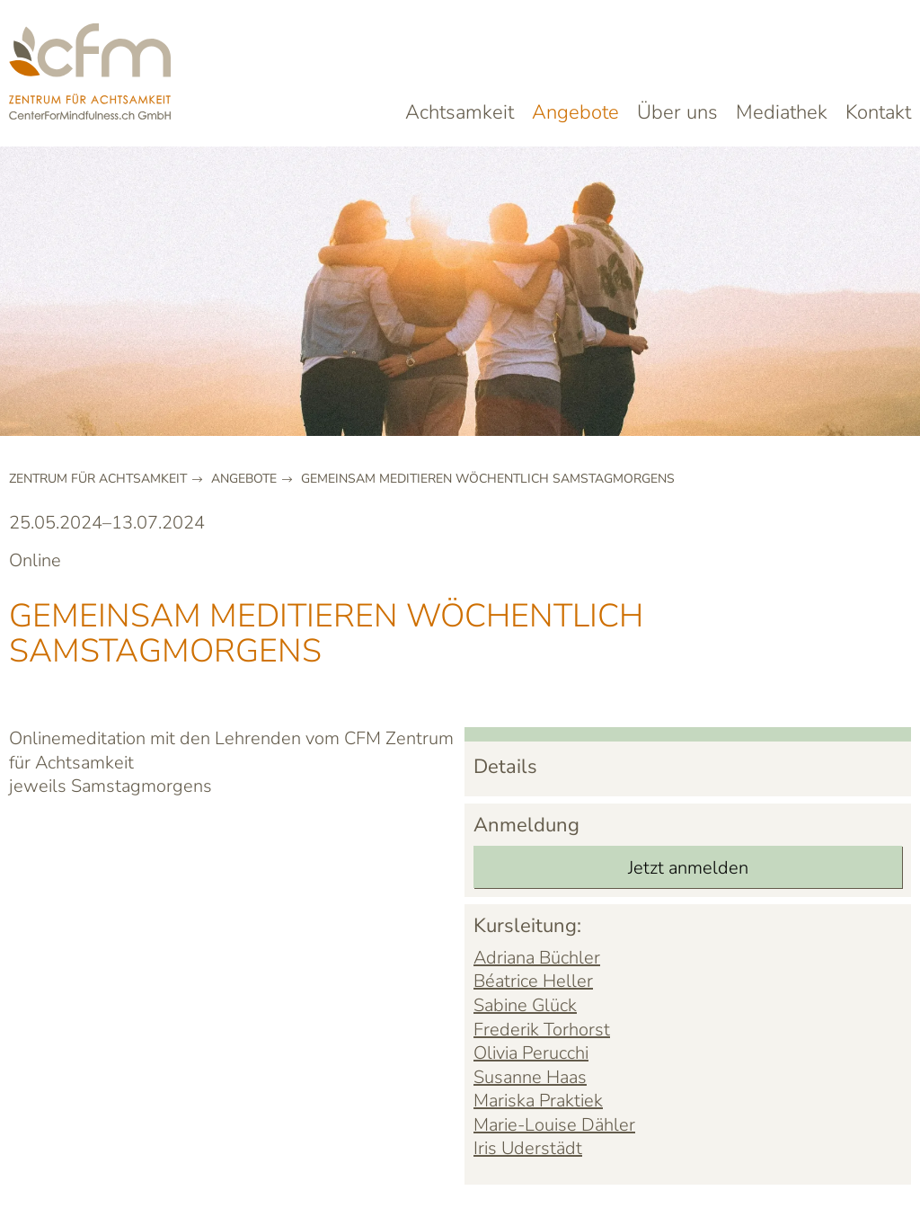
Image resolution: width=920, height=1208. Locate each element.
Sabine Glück (525, 1005)
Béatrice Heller (533, 981)
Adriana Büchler (536, 958)
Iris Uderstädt (527, 1148)
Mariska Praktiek (538, 1100)
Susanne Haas (530, 1077)
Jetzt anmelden (688, 868)
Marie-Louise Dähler (554, 1125)
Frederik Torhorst (541, 1029)
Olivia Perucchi (530, 1053)
